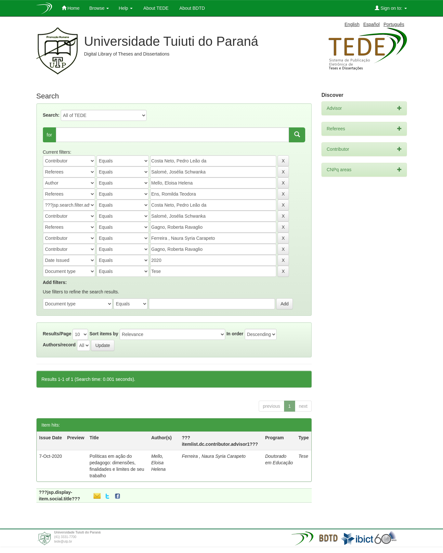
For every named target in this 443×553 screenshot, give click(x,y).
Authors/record (59, 344)
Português (394, 24)
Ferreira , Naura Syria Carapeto (213, 456)
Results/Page (57, 333)
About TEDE (155, 8)
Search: (51, 115)
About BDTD (191, 8)
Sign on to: (391, 8)
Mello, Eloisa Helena (158, 463)
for (49, 134)
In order (235, 333)
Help (126, 8)
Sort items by (103, 333)
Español (371, 24)
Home (71, 8)
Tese (303, 456)
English (352, 24)
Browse (99, 8)
